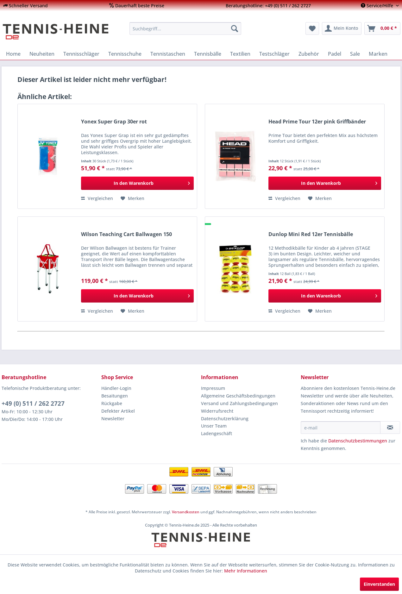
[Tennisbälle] (208, 54)
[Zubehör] (308, 54)
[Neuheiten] (42, 54)
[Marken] (378, 54)
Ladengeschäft (216, 433)
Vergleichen (97, 198)
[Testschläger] (274, 54)
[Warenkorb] (382, 28)
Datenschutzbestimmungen (357, 441)
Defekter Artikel (118, 411)
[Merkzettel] (312, 28)
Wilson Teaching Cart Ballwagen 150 (126, 234)
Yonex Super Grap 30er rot (114, 121)
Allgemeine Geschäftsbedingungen (238, 396)
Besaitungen (114, 396)
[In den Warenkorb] (137, 183)
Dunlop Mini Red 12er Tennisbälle (310, 234)
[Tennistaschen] (168, 54)
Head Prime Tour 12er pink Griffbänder (317, 121)
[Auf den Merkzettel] (132, 198)
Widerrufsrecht (217, 411)
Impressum (213, 388)
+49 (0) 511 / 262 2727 (33, 403)
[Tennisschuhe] (125, 54)
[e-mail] (340, 427)
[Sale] (355, 54)
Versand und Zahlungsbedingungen (239, 403)
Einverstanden (379, 584)
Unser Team (214, 426)
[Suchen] (234, 28)
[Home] (13, 54)
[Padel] (334, 54)
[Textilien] (240, 54)
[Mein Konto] (341, 28)
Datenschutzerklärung (224, 419)
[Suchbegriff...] (185, 28)
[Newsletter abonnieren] (390, 427)
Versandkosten (185, 512)
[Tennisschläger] (81, 54)
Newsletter (112, 419)
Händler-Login (116, 388)
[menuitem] (25, 5)
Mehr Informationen (245, 571)
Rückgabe (111, 403)
